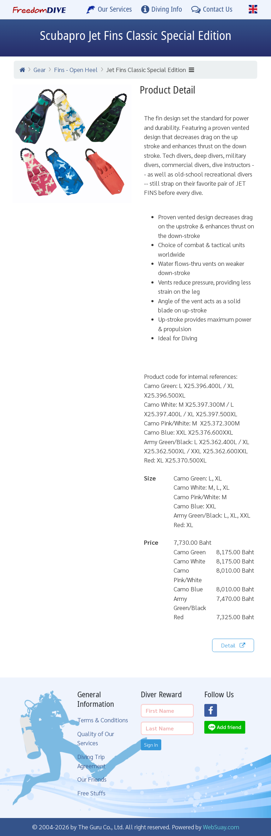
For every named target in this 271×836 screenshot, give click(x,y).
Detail (233, 645)
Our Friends (92, 779)
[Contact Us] (212, 9)
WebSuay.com (221, 827)
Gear (40, 69)
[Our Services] (109, 9)
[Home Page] (39, 9)
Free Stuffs (91, 793)
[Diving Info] (162, 9)
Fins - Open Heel (76, 69)
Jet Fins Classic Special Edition (150, 69)
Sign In (151, 744)
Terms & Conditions (102, 720)
